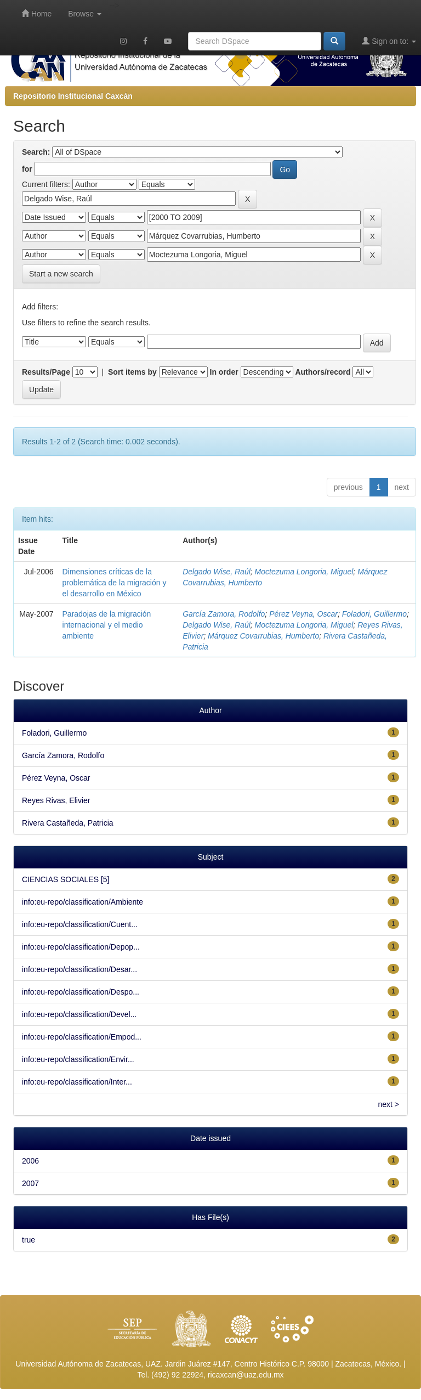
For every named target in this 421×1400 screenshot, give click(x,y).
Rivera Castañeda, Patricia (67, 822)
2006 (30, 1160)
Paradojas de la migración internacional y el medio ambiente (106, 624)
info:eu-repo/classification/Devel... (79, 1014)
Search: (36, 152)
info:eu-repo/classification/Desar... (79, 969)
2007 (30, 1183)
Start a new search (61, 273)
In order (224, 372)
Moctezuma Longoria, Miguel (304, 571)
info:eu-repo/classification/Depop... (81, 946)
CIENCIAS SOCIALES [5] (66, 879)
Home (36, 13)
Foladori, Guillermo (374, 613)
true (28, 1239)
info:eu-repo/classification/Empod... (81, 1036)
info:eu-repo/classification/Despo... (80, 991)
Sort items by (132, 372)
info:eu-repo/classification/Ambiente (82, 901)
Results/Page (46, 372)
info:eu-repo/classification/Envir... (78, 1059)
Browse (84, 13)
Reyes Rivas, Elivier (56, 800)
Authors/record (322, 372)
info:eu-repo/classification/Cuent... (80, 924)
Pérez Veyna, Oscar (303, 613)
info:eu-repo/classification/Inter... (77, 1081)
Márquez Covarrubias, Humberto (263, 635)
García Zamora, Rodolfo (224, 613)
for (27, 169)
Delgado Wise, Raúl (217, 571)
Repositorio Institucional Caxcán (73, 96)
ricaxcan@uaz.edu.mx (246, 1374)
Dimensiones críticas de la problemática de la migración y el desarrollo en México (114, 582)
